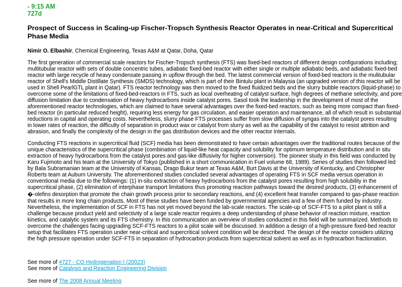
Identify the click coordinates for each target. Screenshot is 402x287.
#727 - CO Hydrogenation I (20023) (102, 262)
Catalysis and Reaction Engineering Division (113, 268)
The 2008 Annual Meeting (90, 281)
